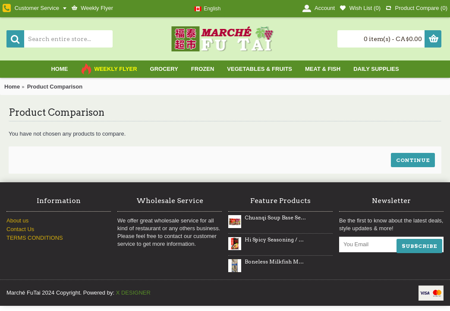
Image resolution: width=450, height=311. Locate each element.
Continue (413, 160)
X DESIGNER (133, 292)
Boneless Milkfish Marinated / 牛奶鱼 (275, 262)
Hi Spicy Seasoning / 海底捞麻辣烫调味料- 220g (275, 240)
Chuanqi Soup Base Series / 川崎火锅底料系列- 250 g (275, 218)
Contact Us (20, 229)
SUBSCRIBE (419, 246)
